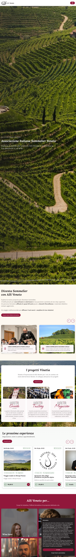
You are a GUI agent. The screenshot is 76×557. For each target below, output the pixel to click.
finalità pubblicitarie (47, 536)
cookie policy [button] (68, 527)
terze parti (65, 528)
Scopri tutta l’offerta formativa (11, 315)
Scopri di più (38, 381)
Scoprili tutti (7, 441)
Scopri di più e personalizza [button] (58, 553)
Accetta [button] (58, 549)
